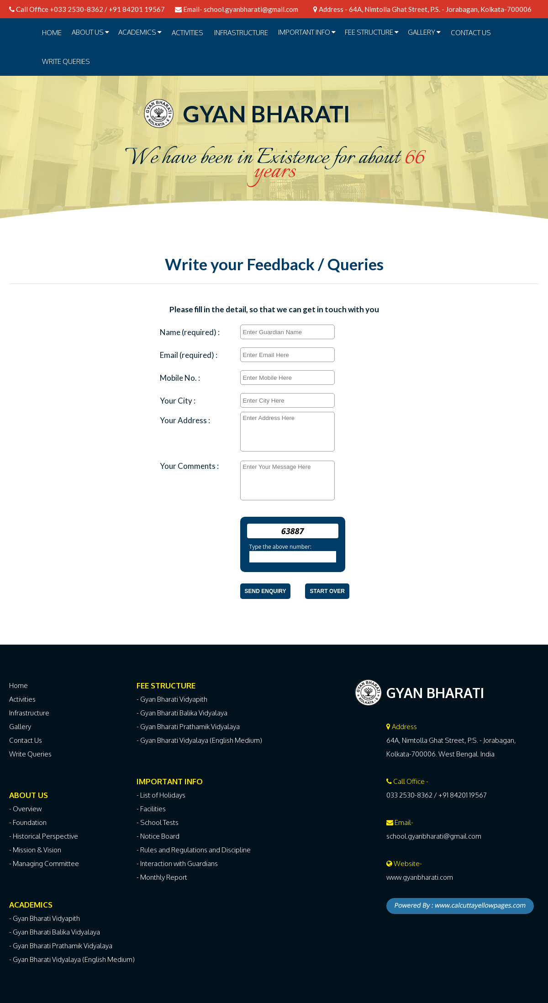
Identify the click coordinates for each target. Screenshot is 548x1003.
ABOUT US (90, 32)
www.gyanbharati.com (419, 877)
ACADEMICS (140, 32)
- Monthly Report (162, 877)
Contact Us (471, 32)
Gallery (20, 726)
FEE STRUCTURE (372, 32)
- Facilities (151, 808)
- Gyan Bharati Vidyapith (44, 918)
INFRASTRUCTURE (241, 32)
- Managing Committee (44, 863)
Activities (22, 699)
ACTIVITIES (187, 32)
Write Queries (66, 61)
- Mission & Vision (35, 849)
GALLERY (424, 32)
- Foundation (28, 822)
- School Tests (158, 822)
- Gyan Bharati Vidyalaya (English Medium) (72, 959)
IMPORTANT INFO (307, 32)
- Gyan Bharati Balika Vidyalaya (54, 932)
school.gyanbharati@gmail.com (251, 9)
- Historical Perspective (43, 836)
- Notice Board (158, 836)
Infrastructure (29, 713)
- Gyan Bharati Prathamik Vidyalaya (60, 945)
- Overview (25, 808)
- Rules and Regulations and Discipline (194, 849)
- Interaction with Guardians (177, 863)
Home (52, 32)
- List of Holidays (161, 795)
